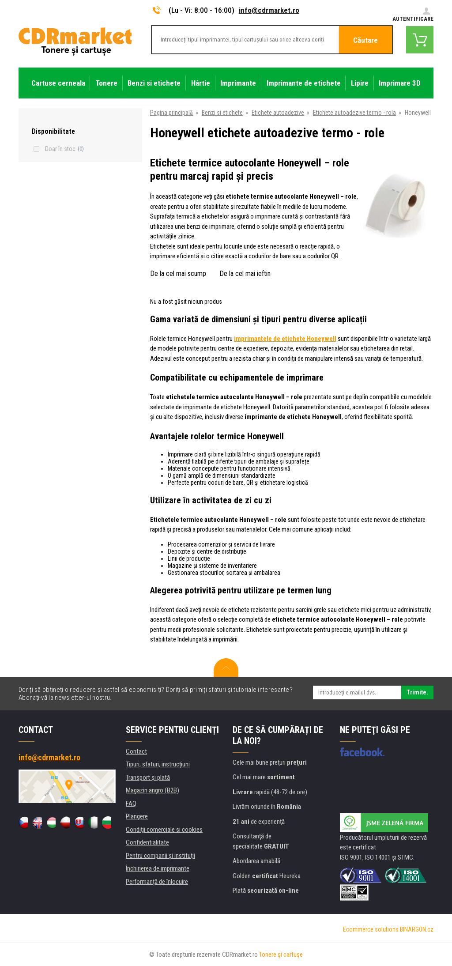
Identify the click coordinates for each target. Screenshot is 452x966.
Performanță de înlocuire (157, 882)
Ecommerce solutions (371, 929)
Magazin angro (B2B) (152, 790)
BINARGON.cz (416, 929)
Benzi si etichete (222, 112)
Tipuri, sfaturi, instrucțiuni (158, 764)
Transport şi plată (148, 777)
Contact (136, 751)
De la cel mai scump (178, 273)
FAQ (131, 804)
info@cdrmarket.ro (269, 10)
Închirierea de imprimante (157, 868)
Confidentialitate (147, 842)
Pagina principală (171, 112)
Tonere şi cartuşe (281, 954)
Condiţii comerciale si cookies (164, 830)
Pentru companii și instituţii (160, 856)
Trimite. (417, 692)
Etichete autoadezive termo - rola (354, 112)
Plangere (137, 816)
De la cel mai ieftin (245, 273)
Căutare (365, 40)
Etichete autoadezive (278, 112)
